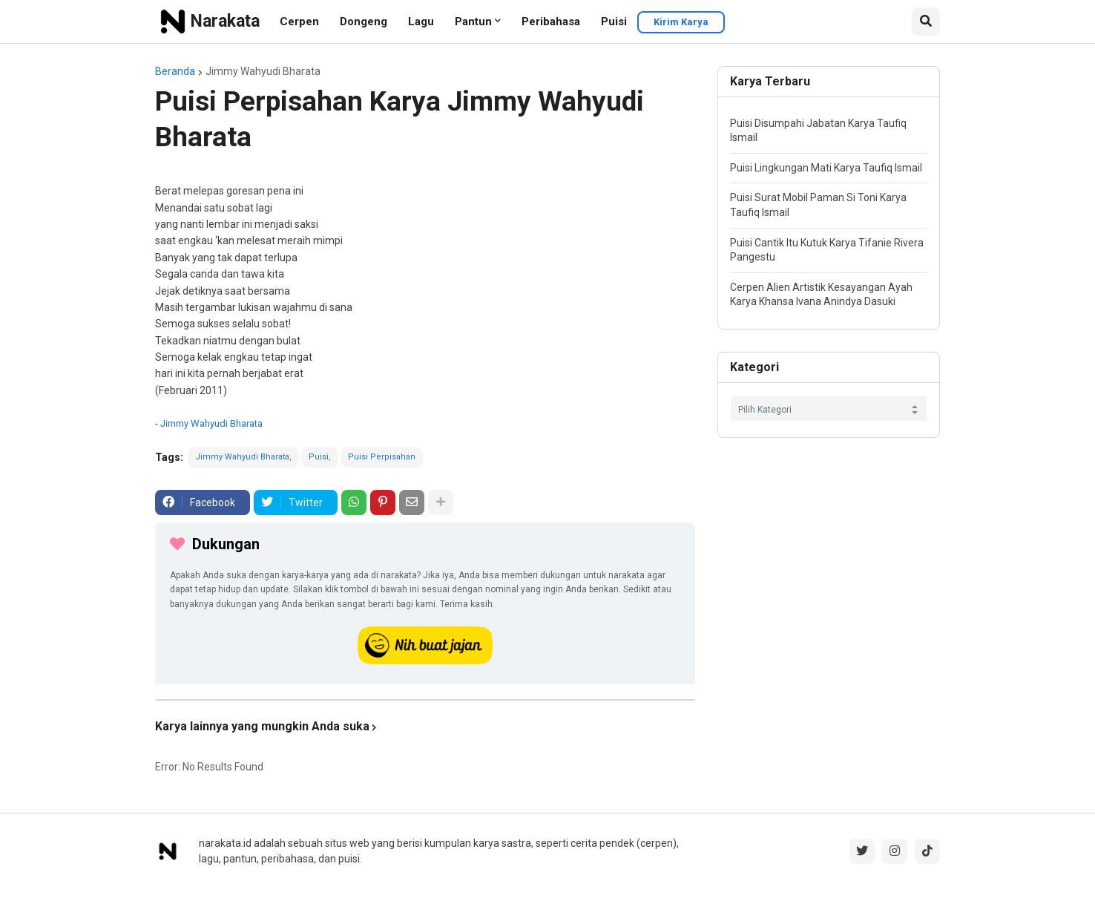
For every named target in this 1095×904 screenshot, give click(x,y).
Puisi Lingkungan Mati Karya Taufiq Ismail (826, 168)
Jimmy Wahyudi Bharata (262, 71)
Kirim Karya (681, 21)
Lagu (421, 21)
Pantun (473, 21)
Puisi (614, 21)
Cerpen (299, 21)
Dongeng (363, 21)
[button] (926, 21)
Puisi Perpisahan (381, 457)
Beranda (175, 71)
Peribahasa (551, 21)
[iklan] (425, 700)
